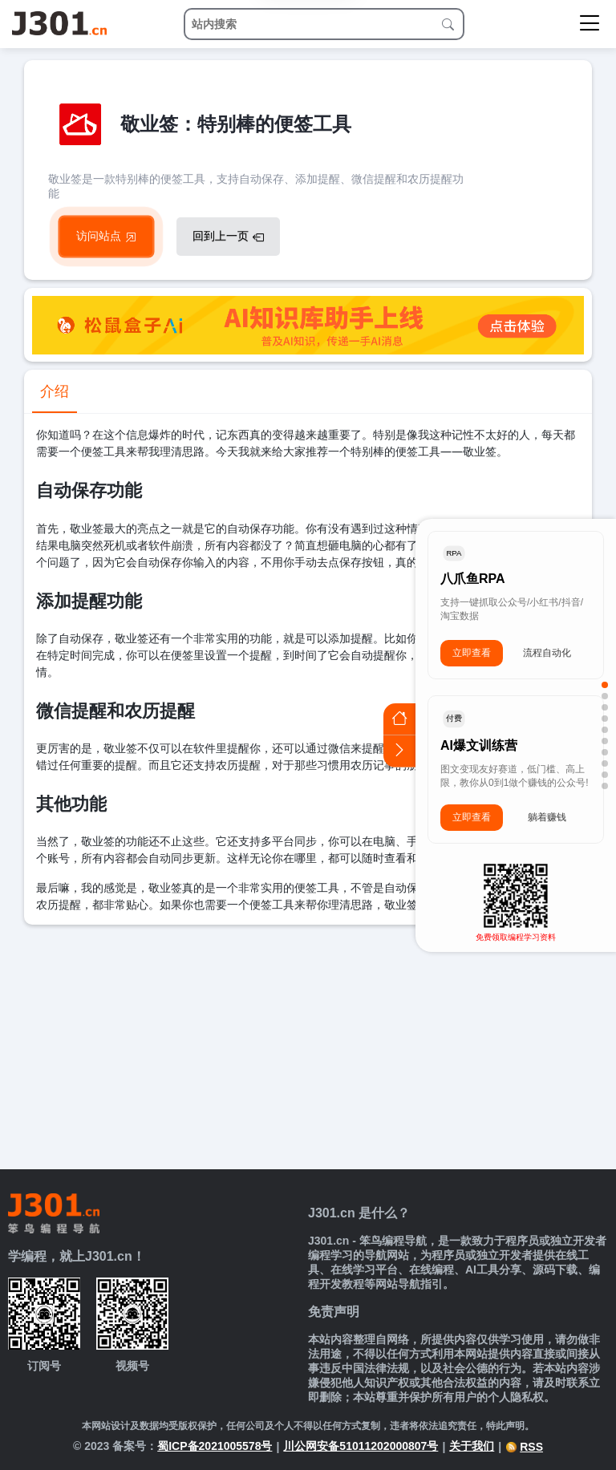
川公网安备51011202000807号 (360, 1446)
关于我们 (471, 1446)
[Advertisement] (308, 1045)
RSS (524, 1446)
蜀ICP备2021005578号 (214, 1446)
